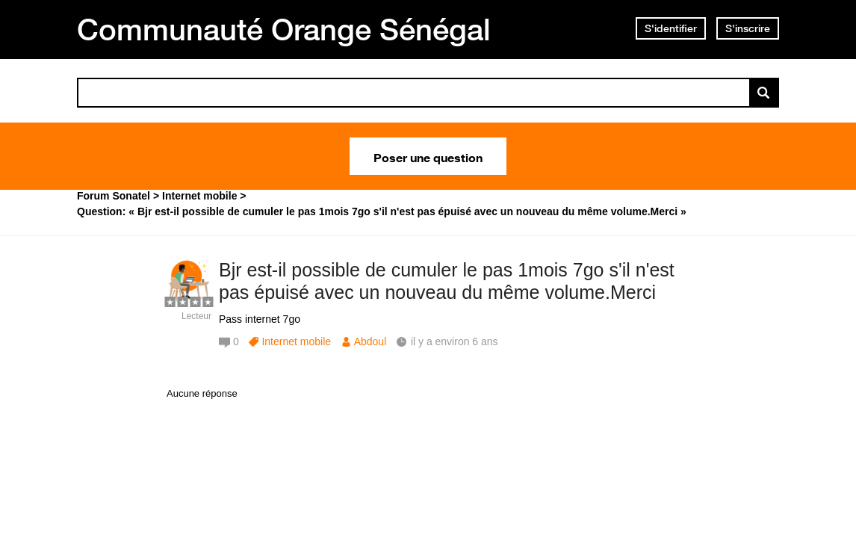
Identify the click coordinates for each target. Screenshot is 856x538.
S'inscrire (747, 28)
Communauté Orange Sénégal (284, 29)
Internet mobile (296, 341)
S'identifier (671, 28)
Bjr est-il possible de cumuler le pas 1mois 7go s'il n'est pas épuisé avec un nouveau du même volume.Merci (446, 281)
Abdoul (370, 341)
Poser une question (428, 156)
